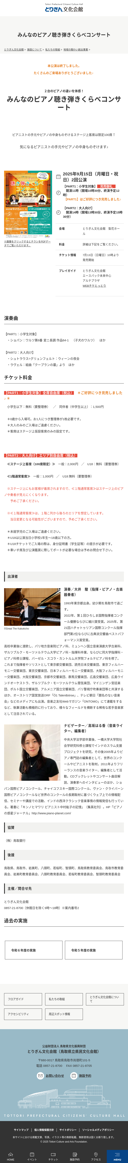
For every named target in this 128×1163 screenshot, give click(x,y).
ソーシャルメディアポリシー (98, 1130)
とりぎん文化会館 (14, 50)
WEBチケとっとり (94, 285)
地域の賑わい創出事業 (75, 50)
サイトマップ (21, 1130)
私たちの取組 (52, 50)
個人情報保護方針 (44, 1130)
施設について (34, 50)
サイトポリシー (68, 1130)
